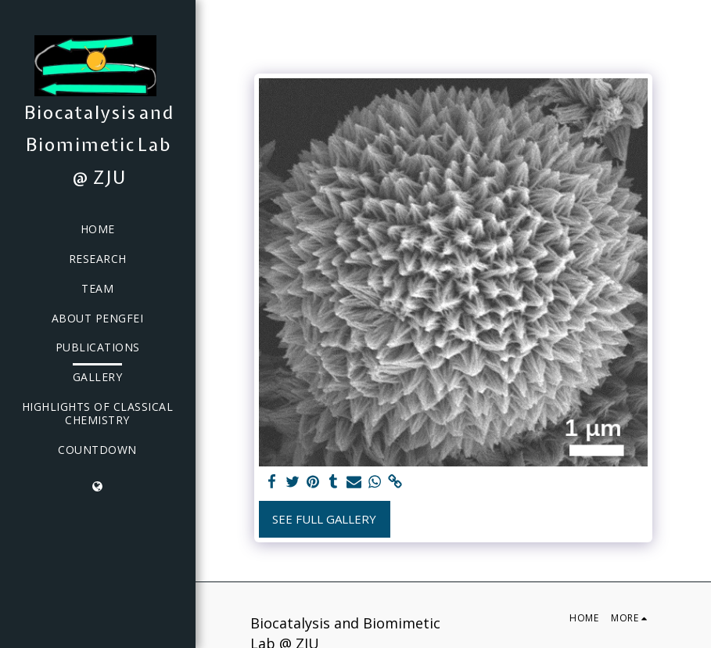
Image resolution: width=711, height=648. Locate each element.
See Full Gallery (324, 519)
